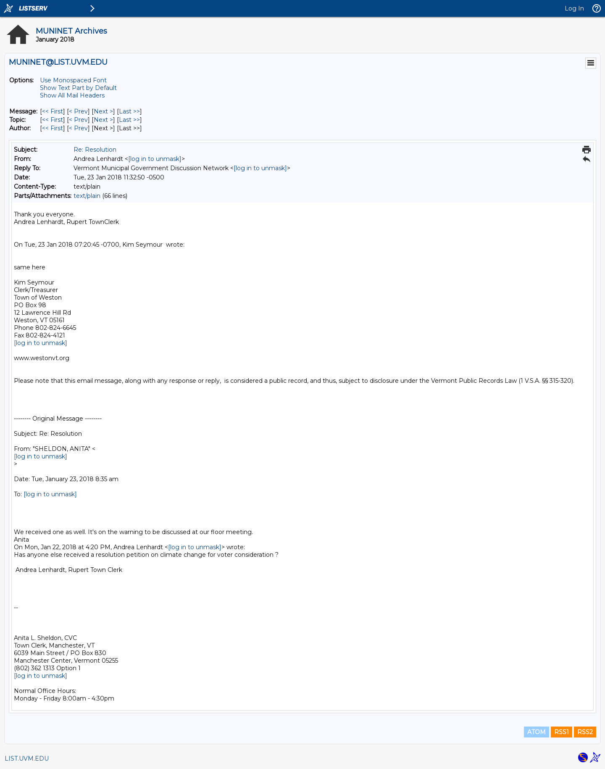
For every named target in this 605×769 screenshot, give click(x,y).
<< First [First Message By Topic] (52, 120)
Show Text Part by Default (78, 88)
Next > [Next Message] (103, 111)
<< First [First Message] (52, 111)
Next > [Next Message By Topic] (103, 120)
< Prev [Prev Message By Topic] (78, 120)
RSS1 (561, 732)
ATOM (536, 732)
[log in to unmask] (155, 159)
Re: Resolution (95, 149)
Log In (574, 8)
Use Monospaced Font (73, 80)
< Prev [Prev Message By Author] (78, 128)
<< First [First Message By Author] (52, 128)
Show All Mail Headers (72, 95)
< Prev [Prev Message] (78, 111)
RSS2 (585, 732)
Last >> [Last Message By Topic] (129, 120)
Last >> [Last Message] (129, 111)
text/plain (87, 196)
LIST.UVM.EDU (27, 758)
